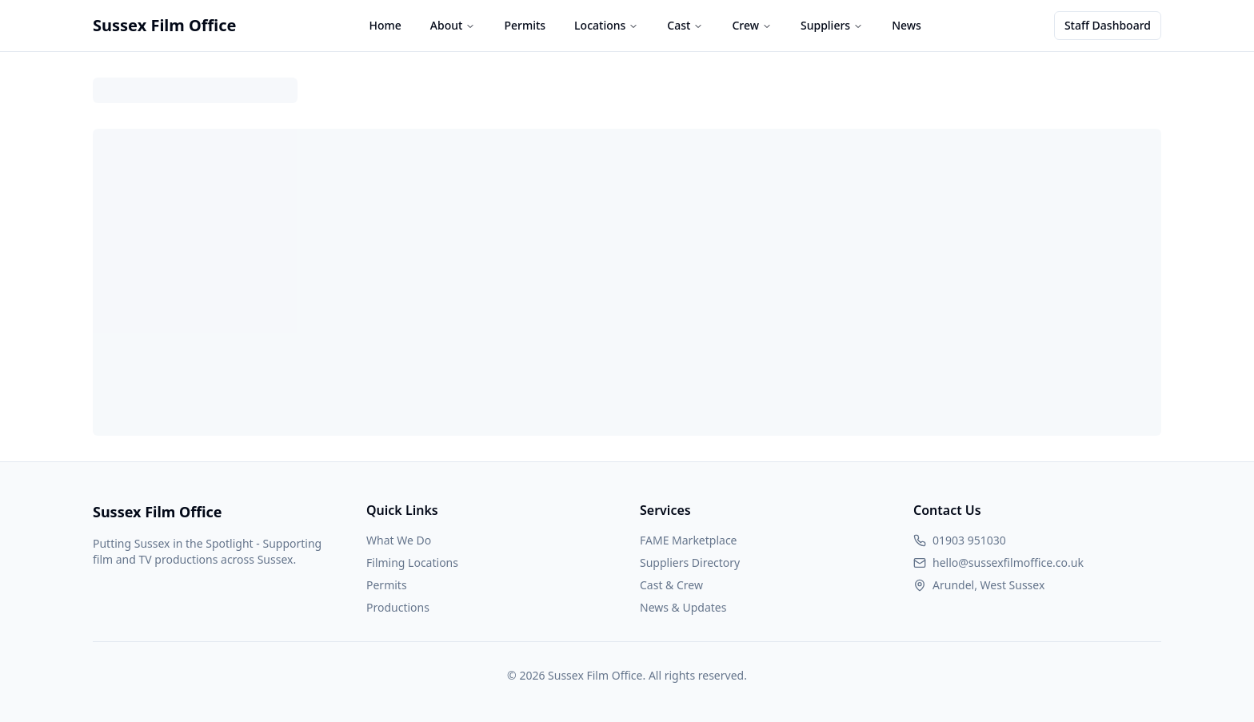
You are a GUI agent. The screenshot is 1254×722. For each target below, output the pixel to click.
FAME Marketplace (688, 540)
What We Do (398, 540)
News (906, 25)
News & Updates (683, 607)
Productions (397, 607)
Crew (752, 25)
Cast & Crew (671, 584)
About (453, 25)
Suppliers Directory (690, 562)
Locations (606, 25)
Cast (685, 25)
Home (385, 25)
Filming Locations (412, 562)
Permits (524, 25)
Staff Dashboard (1107, 25)
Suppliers (832, 25)
